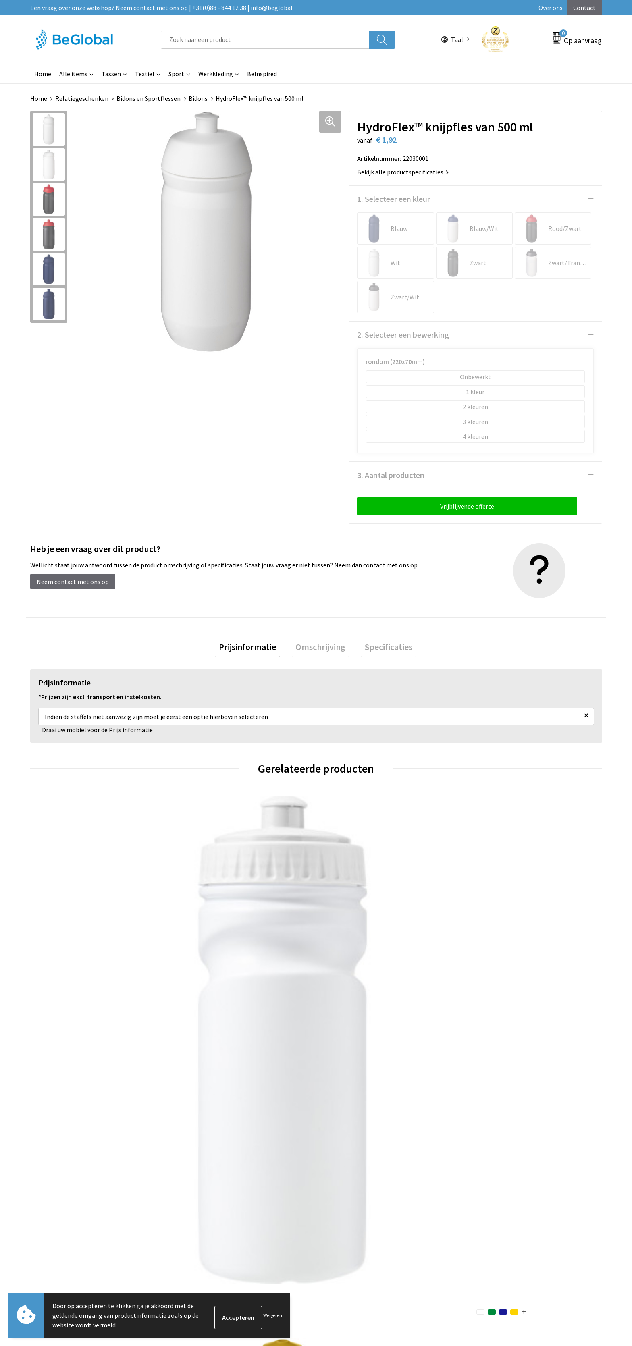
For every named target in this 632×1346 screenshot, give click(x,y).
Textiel (144, 74)
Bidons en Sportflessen (148, 98)
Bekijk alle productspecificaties (403, 172)
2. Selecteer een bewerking (403, 334)
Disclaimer (479, 1127)
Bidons (198, 98)
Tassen (111, 74)
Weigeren (272, 1315)
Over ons (550, 8)
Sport (176, 74)
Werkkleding (215, 74)
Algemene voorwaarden (497, 1090)
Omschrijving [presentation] (320, 648)
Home (42, 74)
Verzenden (571, 1267)
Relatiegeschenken (81, 98)
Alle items (73, 74)
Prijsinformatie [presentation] (254, 648)
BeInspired (262, 74)
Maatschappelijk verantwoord (295, 1103)
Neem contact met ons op (73, 581)
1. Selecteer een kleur (393, 198)
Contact (584, 8)
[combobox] (265, 40)
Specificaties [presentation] (381, 648)
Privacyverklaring (489, 1115)
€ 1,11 (58, 953)
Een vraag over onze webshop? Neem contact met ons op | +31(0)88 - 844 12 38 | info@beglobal (161, 8)
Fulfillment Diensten (283, 1115)
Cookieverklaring (488, 1103)
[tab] (254, 649)
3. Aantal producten (390, 474)
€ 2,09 (200, 953)
